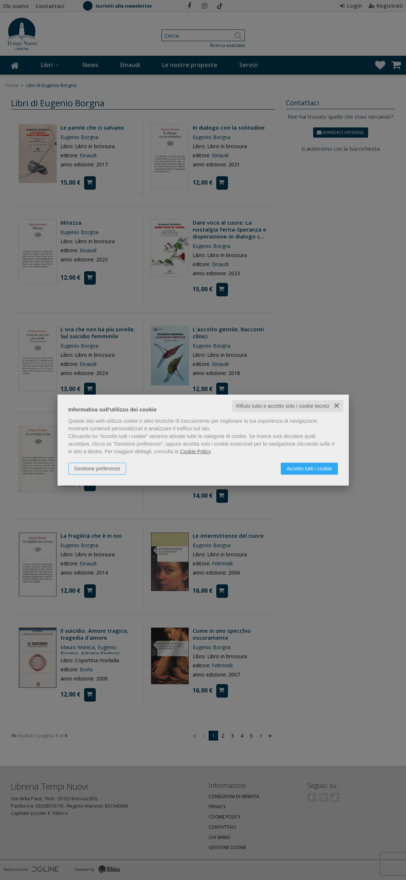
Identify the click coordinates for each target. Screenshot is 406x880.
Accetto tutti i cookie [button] (309, 468)
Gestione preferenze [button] (97, 468)
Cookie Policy (195, 451)
